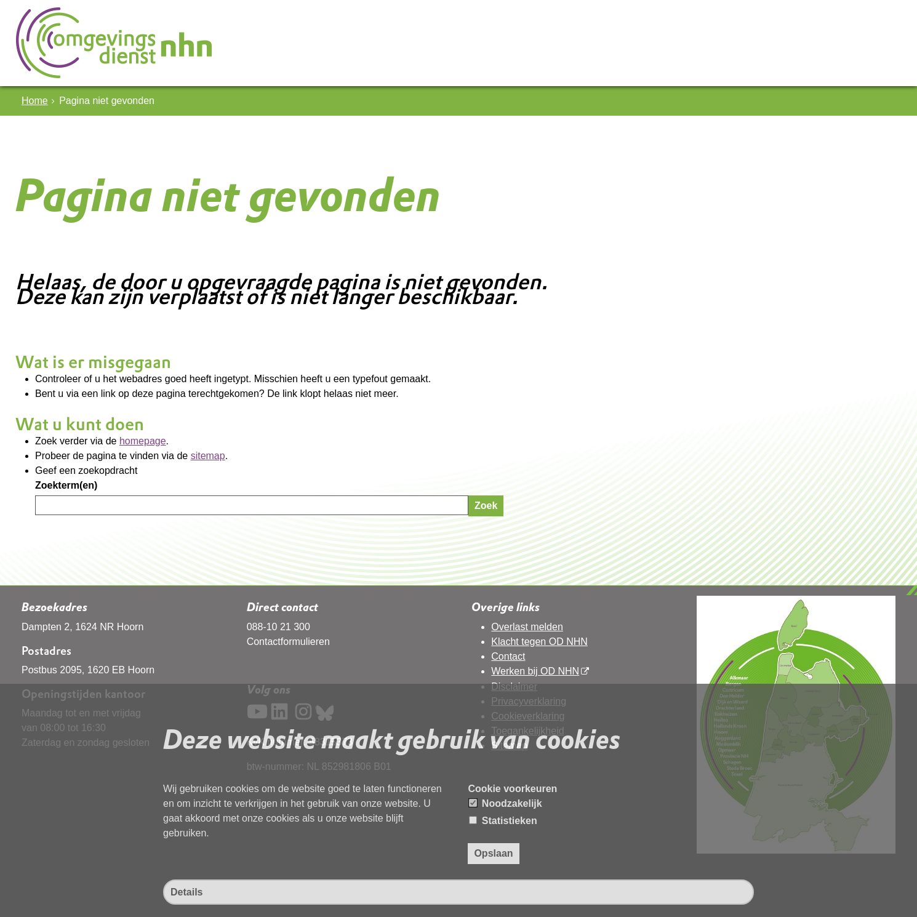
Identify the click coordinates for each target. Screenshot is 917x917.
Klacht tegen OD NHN (539, 641)
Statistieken (503, 820)
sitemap (208, 455)
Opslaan (493, 853)
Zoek (486, 505)
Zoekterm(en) (66, 485)
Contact (508, 656)
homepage (142, 441)
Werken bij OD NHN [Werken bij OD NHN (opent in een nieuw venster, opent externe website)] (535, 671)
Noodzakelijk (505, 803)
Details (186, 892)
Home (35, 100)
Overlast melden (527, 627)
